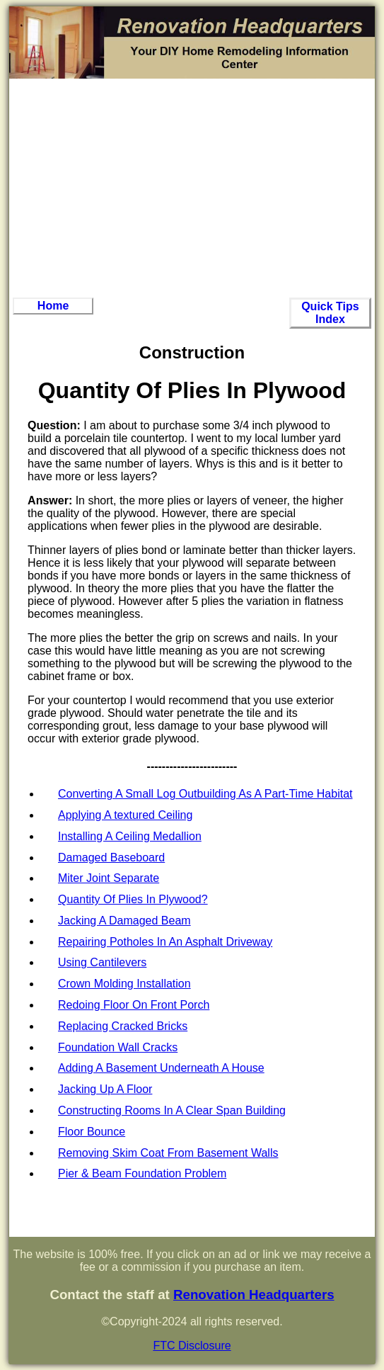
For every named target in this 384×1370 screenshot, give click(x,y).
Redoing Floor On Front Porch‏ (133, 1005)
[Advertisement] (191, 188)
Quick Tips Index (330, 312)
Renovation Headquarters (253, 1294)
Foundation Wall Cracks (118, 1047)
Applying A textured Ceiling (125, 815)
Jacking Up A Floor (105, 1089)
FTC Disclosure (192, 1346)
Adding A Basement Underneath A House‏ (161, 1068)
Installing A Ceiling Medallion (130, 836)
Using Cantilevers (102, 962)
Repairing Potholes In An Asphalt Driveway (165, 942)
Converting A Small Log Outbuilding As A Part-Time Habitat (205, 794)
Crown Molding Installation (124, 984)
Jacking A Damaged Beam (124, 921)
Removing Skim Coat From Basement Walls (168, 1153)
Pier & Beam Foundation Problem (142, 1173)
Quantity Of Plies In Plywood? (133, 899)
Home (53, 306)
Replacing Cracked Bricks (122, 1026)
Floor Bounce (91, 1132)
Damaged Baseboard (111, 857)
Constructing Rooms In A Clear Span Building (172, 1110)
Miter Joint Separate (108, 878)
